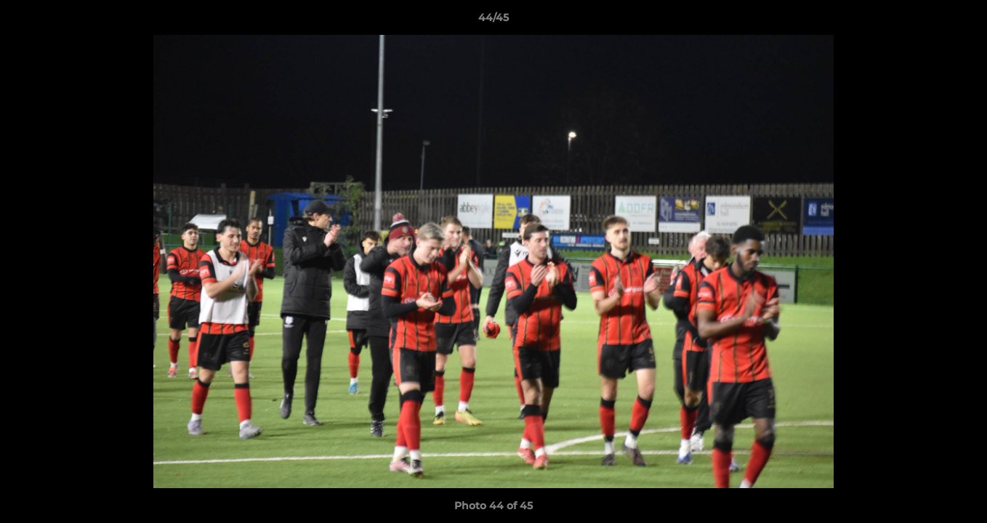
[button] (961, 21)
